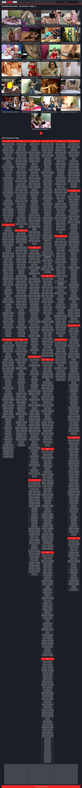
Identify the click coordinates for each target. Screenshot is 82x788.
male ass (45, 528)
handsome (36, 416)
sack (57, 345)
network (51, 629)
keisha (49, 284)
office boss (49, 681)
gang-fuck (31, 267)
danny (19, 264)
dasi (22, 279)
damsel (23, 256)
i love (39, 486)
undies (77, 267)
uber (76, 193)
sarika (58, 379)
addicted (10, 267)
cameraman (18, 161)
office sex (51, 684)
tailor (77, 155)
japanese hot (47, 212)
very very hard (74, 402)
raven (59, 264)
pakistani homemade (60, 178)
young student (74, 572)
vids (71, 422)
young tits (74, 575)
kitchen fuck (47, 324)
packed (58, 147)
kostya (51, 352)
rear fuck (62, 330)
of (44, 676)
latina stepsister (47, 419)
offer (50, 676)
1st (10, 220)
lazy (47, 428)
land (51, 376)
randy (63, 253)
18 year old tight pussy (8, 192)
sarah (64, 374)
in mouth (37, 562)
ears (21, 351)
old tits (47, 718)
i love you (33, 488)
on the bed (47, 750)
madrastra (50, 474)
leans (50, 439)
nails (43, 561)
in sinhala (37, 568)
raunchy (58, 259)
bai (4, 371)
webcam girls (74, 517)
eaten (19, 362)
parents (63, 209)
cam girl (19, 155)
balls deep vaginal (8, 396)
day (25, 284)
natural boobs (48, 578)
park (63, 212)
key (48, 287)
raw (63, 264)
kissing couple (48, 318)
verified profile (74, 371)
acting (12, 256)
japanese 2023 (47, 178)
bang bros (5, 405)
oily (43, 698)
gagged (31, 253)
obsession (50, 670)
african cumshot (8, 324)
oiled (43, 693)
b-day (6, 342)
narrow (45, 569)
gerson (38, 321)
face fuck (34, 147)
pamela (60, 192)
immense (37, 500)
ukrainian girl (74, 207)
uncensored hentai (74, 239)
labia (47, 362)
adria (5, 281)
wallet (71, 457)
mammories (45, 540)
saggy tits (59, 351)
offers (50, 679)
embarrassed (21, 445)
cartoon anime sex (21, 206)
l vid (44, 362)
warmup (71, 477)
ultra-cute (76, 219)
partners (58, 226)
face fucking (34, 149)
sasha (63, 379)
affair (11, 315)
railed (56, 242)
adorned (11, 279)
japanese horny (47, 209)
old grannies (50, 710)
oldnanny (50, 730)
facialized (37, 169)
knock (44, 338)
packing (63, 147)
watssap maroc (72, 491)
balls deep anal (8, 393)
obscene (50, 664)
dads (17, 250)
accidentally (8, 247)
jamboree (50, 149)
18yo (5, 215)
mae (44, 477)
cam (26, 152)
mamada (44, 537)
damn (19, 256)
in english (37, 540)
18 (7, 144)
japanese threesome (47, 252)
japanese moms (47, 229)
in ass (33, 531)
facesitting (32, 161)
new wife (45, 655)
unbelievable (74, 225)
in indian (37, 554)
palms (65, 189)
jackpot (47, 144)
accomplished (6, 253)
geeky (34, 296)
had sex (32, 359)
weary (76, 500)
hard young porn (5, 8)
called (23, 149)
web (76, 503)
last (52, 396)
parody (63, 215)
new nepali (50, 643)
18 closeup (5, 149)
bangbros (11, 408)
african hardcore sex (8, 327)
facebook (38, 152)
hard (31, 433)
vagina (75, 334)
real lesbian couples (60, 307)
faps (39, 226)
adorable (5, 279)
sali (61, 354)
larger (45, 393)
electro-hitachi (24, 428)
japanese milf (47, 223)
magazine (49, 477)
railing (61, 242)
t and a (72, 144)
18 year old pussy (8, 186)
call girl (19, 149)
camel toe (19, 158)
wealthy (77, 494)
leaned (49, 436)
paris (59, 212)
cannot (23, 178)
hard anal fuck (34, 436)
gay (31, 293)
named (49, 564)
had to (37, 359)
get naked (32, 330)
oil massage (49, 687)
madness (44, 474)
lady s (45, 371)
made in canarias (47, 466)
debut (25, 296)
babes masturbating (8, 348)
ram (58, 247)
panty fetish (60, 201)
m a (43, 452)
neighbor (45, 609)
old (46, 698)
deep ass (21, 310)
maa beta (49, 454)
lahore (49, 371)
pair (63, 161)
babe (10, 342)
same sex (58, 362)
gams (30, 261)
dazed (18, 290)
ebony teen (21, 391)
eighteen (24, 413)
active (10, 259)
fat (34, 235)
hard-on (34, 476)
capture (23, 184)
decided (18, 301)
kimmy (51, 293)
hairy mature (34, 388)
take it (73, 158)
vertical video (72, 376)
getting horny (34, 344)
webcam (74, 514)
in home (31, 554)
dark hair (23, 267)
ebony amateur (21, 374)
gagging (37, 253)
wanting (76, 466)
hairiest (34, 368)
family (30, 186)
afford (5, 318)
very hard (77, 379)
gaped (34, 276)
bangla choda (11, 416)
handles (37, 413)
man (51, 540)
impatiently (34, 508)
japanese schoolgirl (47, 238)
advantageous (8, 307)
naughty (47, 586)
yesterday (72, 552)
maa (44, 454)
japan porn (47, 166)
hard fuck (34, 453)
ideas (31, 497)
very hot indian (74, 388)
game (34, 256)
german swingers (34, 318)
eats (25, 368)
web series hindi (73, 508)
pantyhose (58, 203)
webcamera (73, 520)
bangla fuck (8, 419)
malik (45, 531)
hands (31, 416)
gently (31, 301)
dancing (24, 261)
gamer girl (32, 259)
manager (50, 548)
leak (47, 433)
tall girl (77, 175)
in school (31, 568)
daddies (24, 242)
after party (8, 330)
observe (44, 667)
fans (39, 218)
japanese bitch (47, 186)
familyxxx (32, 215)
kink (45, 304)
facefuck (36, 155)
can (19, 169)
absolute (5, 239)
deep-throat (21, 330)
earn (19, 348)
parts (63, 226)
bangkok (11, 413)
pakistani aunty (60, 169)
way (78, 491)
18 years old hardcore (8, 209)
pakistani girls (61, 175)
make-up (50, 494)
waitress (76, 443)
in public (32, 565)
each (21, 342)
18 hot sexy (8, 155)
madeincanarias (47, 471)
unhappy (71, 298)
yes (76, 549)
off (47, 676)
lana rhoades (45, 376)
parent (58, 209)
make (50, 491)
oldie (45, 730)
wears (71, 500)
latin (47, 405)
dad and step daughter (21, 236)
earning (23, 348)
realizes (63, 324)
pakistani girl (60, 172)
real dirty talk (60, 290)
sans (58, 371)
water (77, 488)
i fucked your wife (35, 483)
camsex (23, 166)
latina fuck (44, 411)
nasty (50, 569)
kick (51, 290)
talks (70, 175)
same (57, 359)
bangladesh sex (8, 439)
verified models (74, 368)
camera (24, 158)
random (58, 253)
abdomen (8, 227)
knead (51, 330)
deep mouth (21, 324)
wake (76, 446)
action (6, 259)
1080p (4, 144)
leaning (45, 439)
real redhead (58, 315)
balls (12, 388)
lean (45, 436)
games (37, 259)
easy (20, 356)
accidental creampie (8, 244)
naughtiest (50, 583)
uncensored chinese (73, 236)
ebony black (21, 379)
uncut (77, 250)
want (70, 463)
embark (18, 439)
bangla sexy (8, 433)
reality (64, 321)
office (44, 681)
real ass (64, 276)
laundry (44, 425)
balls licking (5, 399)
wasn (76, 480)
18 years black (8, 201)
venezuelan (71, 356)
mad (45, 460)
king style (51, 301)
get (31, 324)
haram (38, 430)
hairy (37, 374)
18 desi (11, 149)
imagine (31, 500)
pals (56, 192)
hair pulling (32, 365)
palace (58, 186)
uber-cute (71, 196)
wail (70, 440)
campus (24, 164)
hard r (34, 467)
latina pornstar (47, 413)
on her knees (47, 747)
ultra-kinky (77, 222)
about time (10, 236)
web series (73, 506)
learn (45, 442)
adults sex (5, 301)
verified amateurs (74, 362)
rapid (58, 256)
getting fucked (34, 338)
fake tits (37, 178)
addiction (5, 270)
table (69, 147)
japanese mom (47, 226)
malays (50, 514)
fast (38, 232)
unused (76, 321)
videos (77, 419)
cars (26, 201)
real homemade (60, 298)
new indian (50, 640)
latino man (51, 422)
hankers (32, 422)
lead (51, 428)
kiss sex (49, 310)
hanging (37, 419)
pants (58, 198)
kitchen (51, 321)
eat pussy (24, 359)
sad (60, 345)
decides (24, 301)
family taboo (34, 203)
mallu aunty (45, 534)
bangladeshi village (8, 456)
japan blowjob (48, 161)
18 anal (12, 144)
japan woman (47, 169)
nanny (45, 566)
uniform (76, 298)
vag (71, 334)
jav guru (45, 266)
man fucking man (47, 542)
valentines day (72, 345)
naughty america (47, 589)
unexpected (73, 281)
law (48, 425)
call (23, 147)
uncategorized (74, 227)
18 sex (4, 166)
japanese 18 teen (47, 175)
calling (17, 152)
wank (76, 457)
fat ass (38, 235)
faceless (37, 158)
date (26, 279)
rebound (60, 335)
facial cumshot (34, 166)
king (44, 298)
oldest (51, 727)
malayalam (45, 514)
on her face (47, 744)
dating (18, 281)
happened (31, 425)
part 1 (60, 218)
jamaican (44, 149)
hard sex (31, 473)
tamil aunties (74, 184)
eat (23, 356)
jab (43, 144)
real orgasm (60, 310)
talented (76, 166)
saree (57, 376)
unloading (77, 310)
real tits (63, 318)
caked (19, 147)
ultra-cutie (70, 222)
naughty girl (47, 595)
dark (18, 267)
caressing (19, 198)
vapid (76, 351)
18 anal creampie (8, 147)
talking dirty (76, 172)
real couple (60, 284)
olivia (44, 733)
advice (11, 313)
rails (65, 242)
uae (72, 193)
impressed (34, 523)
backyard (11, 365)
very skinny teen (73, 396)
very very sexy (72, 408)
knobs (49, 335)
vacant (71, 331)
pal (64, 184)
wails (74, 440)
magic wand (49, 480)
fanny (35, 218)
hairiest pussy (34, 371)
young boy (77, 561)
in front (31, 542)
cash (22, 223)
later (47, 399)
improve (38, 528)
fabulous (32, 144)
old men (44, 715)
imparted (31, 506)
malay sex (47, 508)
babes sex (6, 351)
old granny (45, 713)
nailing (49, 558)
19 (11, 218)
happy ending (32, 430)
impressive (31, 528)
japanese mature (47, 220)
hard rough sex (34, 470)
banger (10, 411)
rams (59, 250)
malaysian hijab (47, 520)
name (45, 564)
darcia (23, 264)
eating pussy (19, 368)
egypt (18, 402)
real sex (64, 315)
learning (47, 445)
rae (57, 239)
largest (49, 393)
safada (58, 348)
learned (49, 442)
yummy (73, 586)
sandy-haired (58, 368)
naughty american (47, 592)
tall (73, 175)
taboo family (73, 149)
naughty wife (45, 598)
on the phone (47, 758)
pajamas (63, 164)
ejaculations (19, 422)
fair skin (32, 175)
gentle (31, 298)
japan (51, 155)
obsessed (44, 670)
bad (3, 368)
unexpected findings (73, 284)
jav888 (43, 269)
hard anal (36, 433)
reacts (63, 267)
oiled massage (49, 693)
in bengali (32, 534)
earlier (24, 345)
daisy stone (19, 253)
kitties (43, 330)
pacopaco (58, 149)
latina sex (47, 416)
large (44, 391)
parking (58, 215)
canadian (24, 172)
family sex (34, 198)
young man (73, 566)
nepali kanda (47, 612)
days (25, 287)
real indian (60, 301)
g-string (32, 250)
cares (25, 192)
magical (44, 483)
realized (58, 324)
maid (45, 486)
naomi (50, 566)
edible (23, 396)
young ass (70, 561)
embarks (21, 442)
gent (39, 296)
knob (45, 335)
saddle (64, 345)
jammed (50, 152)
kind (43, 296)
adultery (8, 296)
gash (32, 290)
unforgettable (74, 296)
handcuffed (31, 405)
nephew (45, 618)
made (49, 460)
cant (21, 181)
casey (17, 223)
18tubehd (10, 212)
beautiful (13, 8)
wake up (71, 449)
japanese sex (47, 240)
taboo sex (71, 152)
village (77, 430)
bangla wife (8, 436)
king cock (49, 298)
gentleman (36, 298)
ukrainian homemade (73, 210)
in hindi (38, 551)
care (17, 192)
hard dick (38, 447)
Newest (21, 2)
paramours (63, 206)
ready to (59, 273)
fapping (34, 226)
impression (34, 525)
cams (18, 166)
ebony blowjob (21, 382)
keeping (49, 281)
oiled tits (45, 696)
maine (49, 488)
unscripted (70, 315)
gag (37, 250)
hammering (32, 399)
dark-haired (21, 270)
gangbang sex (34, 270)
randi (63, 250)
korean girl (50, 350)
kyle (52, 355)
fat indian (32, 240)
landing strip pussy (48, 382)
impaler (37, 503)
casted (21, 226)
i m (37, 488)
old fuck (44, 710)
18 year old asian (8, 181)
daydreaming (19, 287)
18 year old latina (8, 184)
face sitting (31, 152)
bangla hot (8, 425)
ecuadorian (19, 393)
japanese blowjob (47, 189)
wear (71, 497)
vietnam (75, 422)
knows (50, 344)
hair (36, 362)
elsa (25, 436)
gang (39, 261)
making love (47, 503)
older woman (45, 727)
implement (34, 511)
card (25, 189)
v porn (71, 328)
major (45, 491)
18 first (11, 152)
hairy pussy (31, 391)
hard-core (37, 473)
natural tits (44, 581)
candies (19, 175)
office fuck (44, 684)
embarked (24, 439)
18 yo (5, 212)
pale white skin (58, 189)
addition (11, 270)
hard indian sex (34, 462)
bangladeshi (8, 442)
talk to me (71, 169)
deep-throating (21, 333)
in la (32, 560)
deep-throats (21, 335)
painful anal (57, 158)
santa (63, 371)
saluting (63, 356)
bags (12, 368)
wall (76, 454)
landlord (44, 385)
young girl (74, 564)
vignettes (76, 428)
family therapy (34, 209)
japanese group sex (47, 203)
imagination (36, 497)
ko (45, 347)
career (21, 192)
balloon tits (6, 388)
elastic (24, 422)
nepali (50, 609)
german (36, 301)
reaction (58, 267)
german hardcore (34, 307)
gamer (38, 256)
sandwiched (60, 365)
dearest (23, 293)
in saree (37, 565)
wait (78, 440)
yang (70, 544)
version (76, 374)
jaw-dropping (47, 272)
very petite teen (73, 391)
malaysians (45, 525)
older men (49, 724)
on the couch (47, 752)
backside (5, 365)
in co (37, 537)
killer (47, 293)
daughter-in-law (19, 284)
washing (71, 480)
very (78, 376)
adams (10, 264)
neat (45, 601)
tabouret (77, 152)
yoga (77, 552)
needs (50, 606)
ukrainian (76, 199)
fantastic (32, 223)
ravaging (63, 261)
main (45, 488)
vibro (76, 413)
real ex (64, 293)
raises (64, 244)
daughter (24, 281)
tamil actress (75, 178)
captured (18, 186)
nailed (45, 558)
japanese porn (47, 232)
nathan (45, 572)
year (78, 544)
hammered (34, 396)
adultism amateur (8, 298)
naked (51, 561)
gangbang (37, 267)
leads (50, 430)
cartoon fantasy (21, 209)
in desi (31, 540)
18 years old (8, 206)
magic (44, 480)
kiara (47, 290)
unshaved (77, 315)
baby (11, 351)
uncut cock (73, 253)
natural (50, 572)
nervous (46, 626)
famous (37, 215)
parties (58, 223)
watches (76, 486)
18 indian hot (6, 158)
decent (18, 298)
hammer (37, 393)
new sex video (47, 652)
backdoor (5, 362)
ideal (34, 494)
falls (30, 184)
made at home (47, 463)
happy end (36, 428)
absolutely (11, 239)
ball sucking (8, 382)
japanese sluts (47, 243)
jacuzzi (44, 147)
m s (47, 452)
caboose (19, 144)
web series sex (74, 511)
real (63, 273)
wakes (76, 449)
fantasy (37, 223)
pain (65, 152)
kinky (49, 304)
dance (24, 259)
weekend (74, 534)
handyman (31, 419)
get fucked (32, 327)
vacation (76, 331)
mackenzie (50, 457)
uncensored (73, 230)
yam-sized (72, 541)
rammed (62, 247)
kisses (50, 313)
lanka (43, 388)
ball (11, 376)
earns (17, 351)
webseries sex (74, 525)
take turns (72, 164)
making (50, 497)
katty (51, 279)
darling (17, 279)
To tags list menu (30, 2)
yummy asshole (73, 589)
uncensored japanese (73, 242)
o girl (45, 661)
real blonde (60, 279)
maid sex (50, 486)
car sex (21, 189)
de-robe (23, 290)
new (44, 637)
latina (51, 405)
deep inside (21, 318)
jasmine (44, 260)
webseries (74, 523)
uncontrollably (74, 247)
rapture (62, 256)
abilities (5, 233)
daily (21, 250)
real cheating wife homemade (60, 282)
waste (71, 483)
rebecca (58, 333)
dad (18, 233)
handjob (34, 408)
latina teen (44, 422)
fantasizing (37, 220)
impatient (37, 506)
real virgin (58, 321)
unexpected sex (73, 287)
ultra (71, 219)
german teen (32, 321)
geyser (34, 352)
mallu (49, 531)
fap (30, 226)
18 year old (8, 175)
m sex (51, 452)
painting (59, 161)
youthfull (76, 583)
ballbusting (8, 385)
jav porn (50, 266)
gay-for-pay (36, 293)
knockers (45, 341)
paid (57, 152)
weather (72, 503)
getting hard (34, 341)
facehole (32, 158)
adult (5, 284)
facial (38, 161)
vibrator (71, 413)
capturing (24, 186)
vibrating (76, 411)
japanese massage (47, 218)
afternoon (8, 335)
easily (25, 351)
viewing (75, 425)
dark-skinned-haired (21, 276)
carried (17, 201)
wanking (71, 460)
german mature (34, 313)
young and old (74, 558)
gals (30, 256)
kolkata (49, 347)
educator (24, 399)
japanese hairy (47, 206)
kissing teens (45, 321)
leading (45, 430)
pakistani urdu (59, 184)
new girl (44, 640)
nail (51, 555)
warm (76, 469)
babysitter (6, 359)
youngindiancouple (74, 581)
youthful (71, 583)
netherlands (44, 629)
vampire (72, 348)
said (64, 351)
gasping (36, 290)
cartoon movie (21, 212)
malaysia (44, 517)
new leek (44, 643)
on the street (47, 761)
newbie (50, 655)
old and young (48, 701)
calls (22, 152)
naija (48, 555)
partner (63, 223)
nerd (50, 618)
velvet (70, 354)
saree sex (63, 376)
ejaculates (21, 416)
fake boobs (31, 178)
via (77, 408)
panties (63, 195)
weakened (71, 494)
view (71, 425)
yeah (74, 544)
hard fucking (34, 459)
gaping (30, 281)
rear (58, 330)
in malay (31, 562)
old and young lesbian (47, 704)
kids (43, 293)
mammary (50, 537)
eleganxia (24, 430)
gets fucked (32, 335)
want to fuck (75, 463)
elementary (19, 433)
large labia (49, 391)
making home (47, 500)
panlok (58, 195)
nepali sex (51, 615)
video (78, 416)
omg (48, 733)
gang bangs (34, 264)
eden (25, 393)
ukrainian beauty (73, 205)
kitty (47, 330)
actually (5, 264)
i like (35, 486)
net (50, 626)
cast (25, 223)
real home (61, 296)
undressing (73, 279)
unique (73, 301)
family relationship (34, 192)
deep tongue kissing (21, 327)
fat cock (32, 238)
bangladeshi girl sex (8, 450)
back (11, 359)
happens (37, 425)
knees (45, 333)
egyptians (18, 413)
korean (44, 350)
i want (30, 491)
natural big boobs (47, 575)
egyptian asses (21, 405)
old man (51, 713)
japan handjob (48, 164)
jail (52, 147)
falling (37, 181)
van (76, 348)
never (47, 632)
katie (47, 279)
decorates (19, 304)
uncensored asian (74, 233)
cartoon (23, 203)
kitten (51, 327)
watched (71, 486)
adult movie (10, 284)
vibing (71, 411)
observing (50, 667)
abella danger (8, 230)
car (17, 189)
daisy (25, 250)
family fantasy (37, 186)
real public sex (61, 313)
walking (72, 454)
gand (34, 261)
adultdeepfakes (8, 293)
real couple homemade (61, 287)
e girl (17, 342)
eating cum (21, 365)
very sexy (74, 393)
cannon (18, 178)
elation (19, 425)
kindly (51, 296)
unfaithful (74, 293)
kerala (43, 287)
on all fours (45, 735)
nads (44, 555)
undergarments (74, 259)
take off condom (73, 161)
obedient (49, 661)
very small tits (74, 399)
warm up (71, 471)
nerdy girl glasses (47, 623)
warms (76, 474)
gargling (37, 287)
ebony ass (21, 376)
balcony (6, 374)
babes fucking (10, 345)
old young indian (47, 721)
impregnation (34, 520)
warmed (76, 471)
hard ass (34, 442)
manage (44, 548)
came (24, 155)
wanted (71, 466)
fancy (30, 218)
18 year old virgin (8, 195)
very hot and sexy (74, 385)
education (18, 399)
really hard (63, 327)
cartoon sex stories (21, 218)
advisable (6, 315)
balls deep (8, 391)
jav (45, 263)
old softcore (50, 715)
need (50, 603)
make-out (45, 494)
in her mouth (34, 548)
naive (47, 561)
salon (65, 354)
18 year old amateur (8, 178)
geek (30, 296)
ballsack (11, 399)
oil (43, 687)
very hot (74, 382)
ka (43, 279)
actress (10, 261)
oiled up (50, 696)
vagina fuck (73, 337)
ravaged (58, 261)
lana (51, 374)
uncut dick (74, 256)
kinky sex (46, 307)
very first (71, 379)
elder (24, 425)
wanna (76, 460)
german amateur (34, 304)
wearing (76, 497)
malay (51, 506)
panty (63, 198)
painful (63, 155)
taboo (78, 147)
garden (32, 284)
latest (51, 399)
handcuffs (38, 405)
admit (11, 276)
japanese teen (48, 249)
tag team (72, 155)
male (51, 525)
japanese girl (47, 201)
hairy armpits (34, 379)
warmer (71, 474)
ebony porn (21, 388)
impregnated (34, 517)
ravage (63, 259)
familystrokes (34, 212)
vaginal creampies (74, 339)
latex (43, 405)
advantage (8, 304)
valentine (76, 342)
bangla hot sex (8, 428)
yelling (76, 547)
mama (51, 534)
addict (5, 267)
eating (23, 362)
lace (51, 362)
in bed (38, 531)
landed (47, 379)
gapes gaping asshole (34, 279)
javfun (48, 269)
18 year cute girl (8, 172)
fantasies (31, 220)
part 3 (58, 220)
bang (11, 402)
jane (47, 155)
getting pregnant (34, 350)
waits (72, 446)
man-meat (50, 545)
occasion (45, 673)
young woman (74, 578)
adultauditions (8, 290)
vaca (76, 328)
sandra (63, 362)
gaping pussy (37, 281)
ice (39, 491)
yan (77, 541)
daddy (21, 244)
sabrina (64, 342)
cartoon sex (21, 215)
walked (75, 452)
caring (24, 198)
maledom (50, 528)
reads (63, 270)
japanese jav (47, 215)
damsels (19, 259)
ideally (38, 494)
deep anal (23, 307)
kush (48, 355)
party (58, 229)
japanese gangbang (47, 198)
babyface (8, 354)
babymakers (8, 356)
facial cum (34, 164)
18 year (10, 169)
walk (71, 452)
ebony (21, 371)
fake (37, 175)
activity (5, 261)
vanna (71, 351)
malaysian (50, 517)
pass (61, 232)
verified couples (73, 365)
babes (4, 345)
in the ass (34, 574)
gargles (31, 287)
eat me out (18, 359)
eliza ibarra (19, 436)
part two (63, 220)
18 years (8, 198)
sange (64, 368)
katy (45, 281)
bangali (5, 408)
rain (56, 244)
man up (44, 545)
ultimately (76, 216)
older (44, 724)
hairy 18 (34, 376)
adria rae (10, 281)
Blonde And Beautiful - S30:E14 (9, 77)
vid (74, 416)
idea (30, 494)
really (57, 327)
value (78, 345)
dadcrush (19, 242)
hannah (37, 422)
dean (19, 293)
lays (44, 428)
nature (44, 583)
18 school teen (8, 164)
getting (37, 335)
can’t (19, 184)
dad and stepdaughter (21, 239)
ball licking (8, 379)
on (51, 733)
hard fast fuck (34, 450)
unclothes (76, 244)
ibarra (35, 491)
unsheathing (73, 318)
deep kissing (21, 321)
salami (56, 354)
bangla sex (8, 430)
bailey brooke (10, 371)
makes (45, 497)
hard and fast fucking (34, 439)
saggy (63, 348)
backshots (11, 362)
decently (24, 298)
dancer (18, 261)
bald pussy (6, 376)
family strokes (34, 201)
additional (6, 273)
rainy (60, 244)
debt (21, 296)
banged (5, 411)
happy (31, 428)
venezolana (76, 354)
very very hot (74, 405)
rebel (63, 333)
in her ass (34, 545)
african (11, 321)
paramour (57, 206)
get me (37, 327)
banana (6, 402)
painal (58, 155)
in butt (37, 534)
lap (52, 388)
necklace (45, 603)
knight (50, 333)
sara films (58, 374)
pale (63, 186)
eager (25, 342)
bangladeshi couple (8, 445)
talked (77, 169)
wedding (76, 528)
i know (30, 486)
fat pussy (37, 240)
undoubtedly (73, 270)
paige (61, 152)
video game (71, 419)
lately (43, 399)
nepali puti (44, 615)
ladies (50, 365)
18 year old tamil (8, 189)
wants (71, 469)
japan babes (47, 158)
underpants (73, 261)
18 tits (5, 169)
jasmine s (50, 260)
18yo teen (6, 218)
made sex (47, 469)
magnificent (50, 483)
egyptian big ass (21, 408)
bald (11, 374)
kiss (45, 310)
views (71, 428)
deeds (24, 304)
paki (58, 166)
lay (51, 425)
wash (76, 477)
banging (5, 413)
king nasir (44, 301)
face (37, 144)
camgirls (18, 164)
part (56, 218)
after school (8, 333)
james (45, 152)
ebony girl (21, 385)
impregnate (34, 514)
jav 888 (49, 263)
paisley (57, 164)
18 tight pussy (11, 166)
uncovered (71, 250)
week (76, 531)
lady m (49, 368)
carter (18, 203)
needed (45, 606)
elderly (17, 428)
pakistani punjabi (60, 181)
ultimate (70, 216)
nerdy (47, 620)
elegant (18, 430)
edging (19, 396)
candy (24, 175)
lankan (48, 388)
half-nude (38, 391)
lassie (48, 396)
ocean (50, 673)
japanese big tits (47, 184)
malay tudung (47, 511)
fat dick (37, 238)
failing (36, 172)
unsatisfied (76, 313)
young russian (74, 569)
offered (45, 679)
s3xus (59, 342)
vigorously (71, 430)
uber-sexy (77, 196)
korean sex (45, 352)
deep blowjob (21, 313)
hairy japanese (34, 385)
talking (70, 172)
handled (32, 413)
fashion (34, 229)
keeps (45, 284)
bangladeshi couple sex (8, 447)
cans (17, 181)
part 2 (64, 218)
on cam (50, 735)
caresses (24, 195)
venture (77, 356)
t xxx (77, 144)
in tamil (37, 571)
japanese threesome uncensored (47, 255)
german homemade (34, 310)
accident (5, 242)
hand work (34, 402)
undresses (74, 276)
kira (50, 307)
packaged (63, 144)
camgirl (24, 161)
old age (50, 698)
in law (36, 560)
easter (18, 354)
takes (77, 164)
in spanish (32, 571)
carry (22, 201)
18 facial (6, 152)
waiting (71, 443)
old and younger (47, 707)
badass (8, 368)
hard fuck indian (34, 456)
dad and (23, 233)
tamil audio (77, 181)
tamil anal (70, 181)
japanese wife (48, 257)
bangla (4, 416)
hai (32, 362)
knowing (45, 344)
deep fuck (21, 315)
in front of (37, 542)
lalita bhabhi (45, 374)
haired (37, 365)
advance (11, 301)
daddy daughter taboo (21, 247)
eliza (25, 433)
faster (30, 235)
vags (71, 342)
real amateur (58, 276)
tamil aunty (73, 186)
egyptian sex (21, 411)
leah (43, 433)
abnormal (11, 233)
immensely (32, 503)
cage (24, 144)
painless (64, 158)
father (34, 243)
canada (18, 172)
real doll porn (58, 293)
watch (76, 483)
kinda (47, 296)
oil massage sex (47, 690)
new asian (49, 637)
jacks (52, 144)
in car (32, 537)
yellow (72, 549)
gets (38, 330)
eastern (23, 354)
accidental (11, 242)
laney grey (50, 385)
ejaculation (21, 419)
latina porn (50, 411)
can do (23, 169)
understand (73, 264)
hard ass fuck (34, 445)
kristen (43, 355)
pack (58, 144)
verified (73, 359)
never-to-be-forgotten (47, 635)
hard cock (31, 447)
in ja (31, 557)
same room (62, 359)
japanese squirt (47, 246)
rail (64, 239)
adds (11, 273)
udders (70, 199)
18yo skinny (10, 215)
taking (71, 166)
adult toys (8, 287)
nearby (51, 598)
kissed (45, 313)
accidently (8, 250)
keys (52, 287)
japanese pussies (47, 235)
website (71, 528)
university (71, 310)
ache (12, 253)
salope (58, 356)
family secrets (34, 195)
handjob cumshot (34, 411)
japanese (51, 172)
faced (31, 155)
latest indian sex (47, 402)
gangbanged (32, 273)
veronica (71, 374)
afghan (10, 318)
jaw (52, 269)
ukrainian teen (74, 213)
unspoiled (71, 321)
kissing (47, 315)
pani (65, 192)
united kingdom (74, 304)
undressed (73, 273)
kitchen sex (45, 327)
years (71, 547)
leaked (51, 433)
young (77, 555)
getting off (34, 347)
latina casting (47, 408)
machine (44, 457)
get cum (36, 324)
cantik (25, 181)
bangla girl (8, 422)
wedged (71, 531)
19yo (6, 220)
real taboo (58, 318)
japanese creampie (47, 192)
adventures (5, 313)
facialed (31, 169)
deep (18, 307)
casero (23, 220)
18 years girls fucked (8, 203)
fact (32, 172)
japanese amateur (47, 181)
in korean (36, 557)
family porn (34, 189)
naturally (51, 581)
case (19, 220)
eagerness (19, 345)
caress (18, 195)
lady (45, 368)
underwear (71, 267)
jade (48, 147)
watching (72, 488)
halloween (31, 393)
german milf (34, 315)
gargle (37, 284)
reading (58, 270)
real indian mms (60, 304)
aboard (4, 236)
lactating (45, 365)
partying (62, 229)
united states (74, 307)
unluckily (70, 313)
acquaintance (6, 256)
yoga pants (71, 555)
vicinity (70, 416)
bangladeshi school (8, 453)
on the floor (47, 755)
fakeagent (32, 181)
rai (60, 239)
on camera (47, 738)
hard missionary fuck (34, 465)
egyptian (23, 402)
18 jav (12, 158)
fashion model (33, 232)
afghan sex (5, 321)
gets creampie (34, 333)
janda (43, 155)
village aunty (74, 433)
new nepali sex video (47, 646)
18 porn (8, 161)
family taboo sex (34, 206)
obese (44, 664)
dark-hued (21, 273)
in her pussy (32, 551)
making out (45, 506)
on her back (47, 741)
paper (64, 203)
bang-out (11, 405)
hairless (32, 374)
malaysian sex (47, 523)
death (17, 296)
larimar (43, 396)
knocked (50, 338)
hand (38, 399)
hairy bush (34, 382)
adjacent (6, 276)
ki (43, 290)
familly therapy (36, 184)
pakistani (62, 166)
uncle (71, 244)
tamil (70, 178)
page (64, 149)
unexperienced (74, 290)
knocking (50, 341)
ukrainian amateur (74, 202)
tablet (73, 147)
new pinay (47, 649)
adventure (8, 310)
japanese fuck (48, 195)
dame (25, 253)
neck (49, 601)
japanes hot (44, 172)
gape (38, 273)
